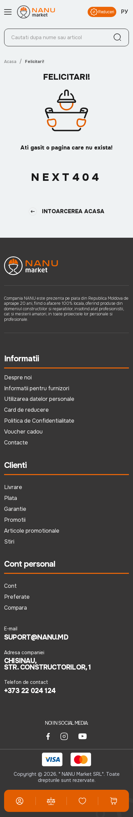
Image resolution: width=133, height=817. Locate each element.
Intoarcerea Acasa (66, 211)
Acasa (10, 61)
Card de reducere (26, 409)
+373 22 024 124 (30, 691)
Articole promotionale (31, 530)
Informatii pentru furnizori (36, 388)
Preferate (17, 596)
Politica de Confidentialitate (39, 420)
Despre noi (18, 377)
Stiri (9, 541)
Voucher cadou (23, 431)
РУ (124, 12)
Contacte (16, 442)
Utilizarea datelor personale (39, 399)
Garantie (15, 509)
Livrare (13, 487)
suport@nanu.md (36, 637)
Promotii (15, 519)
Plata (10, 498)
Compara (15, 607)
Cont (10, 586)
